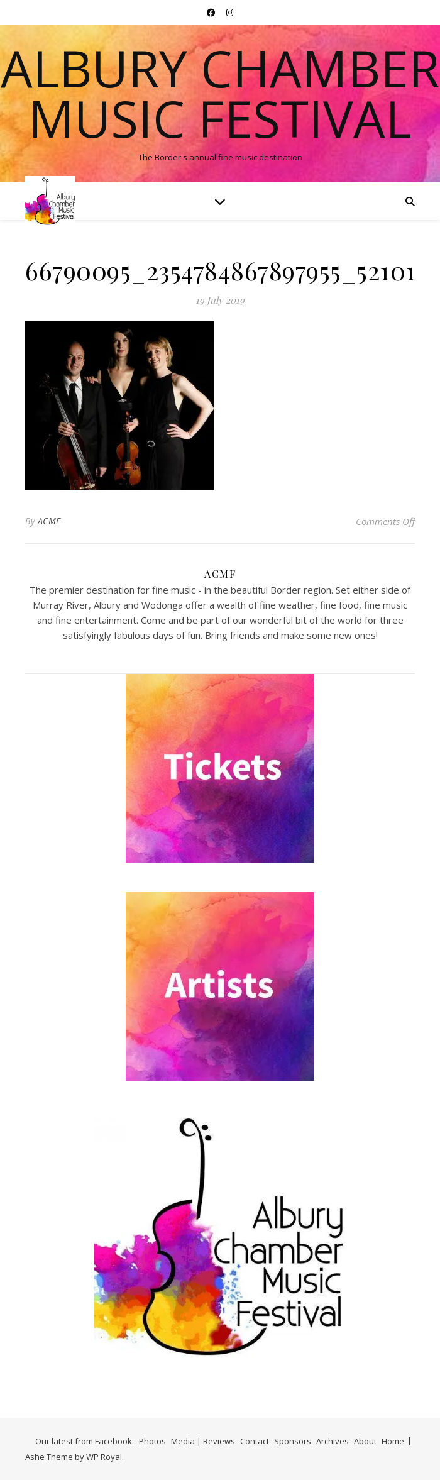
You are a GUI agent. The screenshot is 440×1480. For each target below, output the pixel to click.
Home (393, 1441)
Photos (152, 1441)
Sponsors (292, 1441)
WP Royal (104, 1456)
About (365, 1441)
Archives (332, 1441)
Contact (254, 1441)
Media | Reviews (203, 1441)
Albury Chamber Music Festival (220, 93)
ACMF (49, 521)
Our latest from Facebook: (84, 1441)
